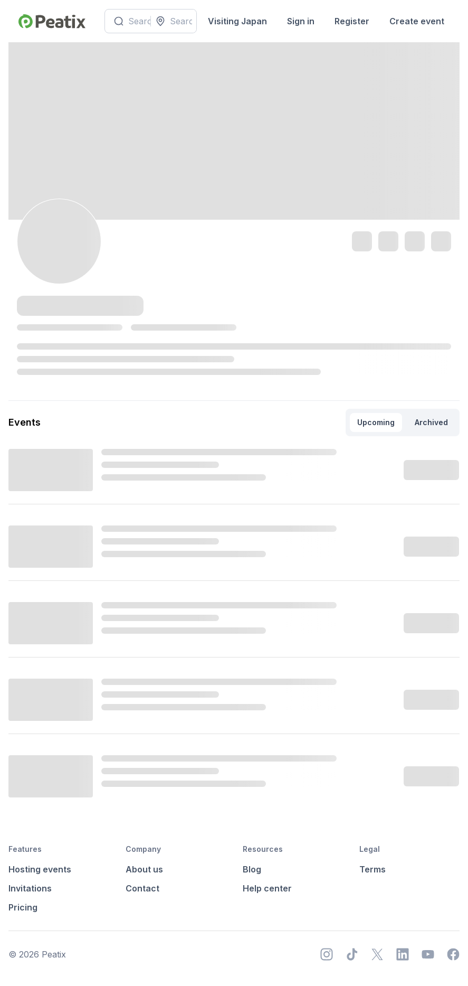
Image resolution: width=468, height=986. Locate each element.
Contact (142, 888)
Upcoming (376, 422)
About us (144, 869)
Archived (431, 422)
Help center (267, 888)
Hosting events (39, 869)
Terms (372, 869)
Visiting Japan (237, 21)
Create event (416, 21)
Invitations (30, 888)
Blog (252, 869)
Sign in (300, 21)
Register (352, 21)
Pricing (22, 907)
